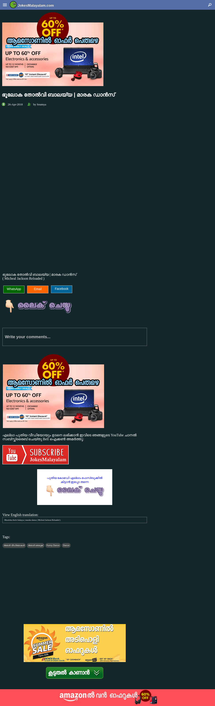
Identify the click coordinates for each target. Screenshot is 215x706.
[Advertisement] (75, 231)
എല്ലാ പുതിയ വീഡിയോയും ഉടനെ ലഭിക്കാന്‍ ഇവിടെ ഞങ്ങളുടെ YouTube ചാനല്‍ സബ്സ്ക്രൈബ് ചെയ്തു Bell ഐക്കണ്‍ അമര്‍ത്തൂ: (74, 449)
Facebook (61, 288)
